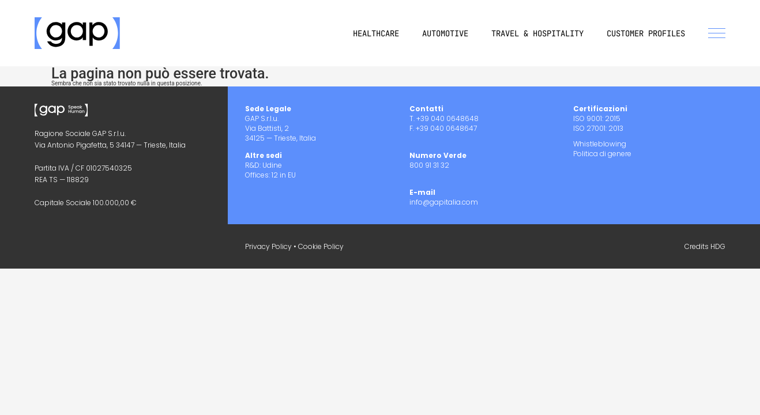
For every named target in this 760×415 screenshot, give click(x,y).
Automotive (445, 34)
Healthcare (376, 34)
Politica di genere (602, 154)
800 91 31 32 (429, 165)
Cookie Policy (321, 246)
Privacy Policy (268, 246)
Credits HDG (704, 246)
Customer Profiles (646, 34)
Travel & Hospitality (537, 34)
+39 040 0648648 (447, 118)
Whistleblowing (599, 144)
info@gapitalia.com (443, 202)
